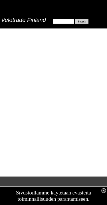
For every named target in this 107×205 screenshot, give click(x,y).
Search (82, 21)
